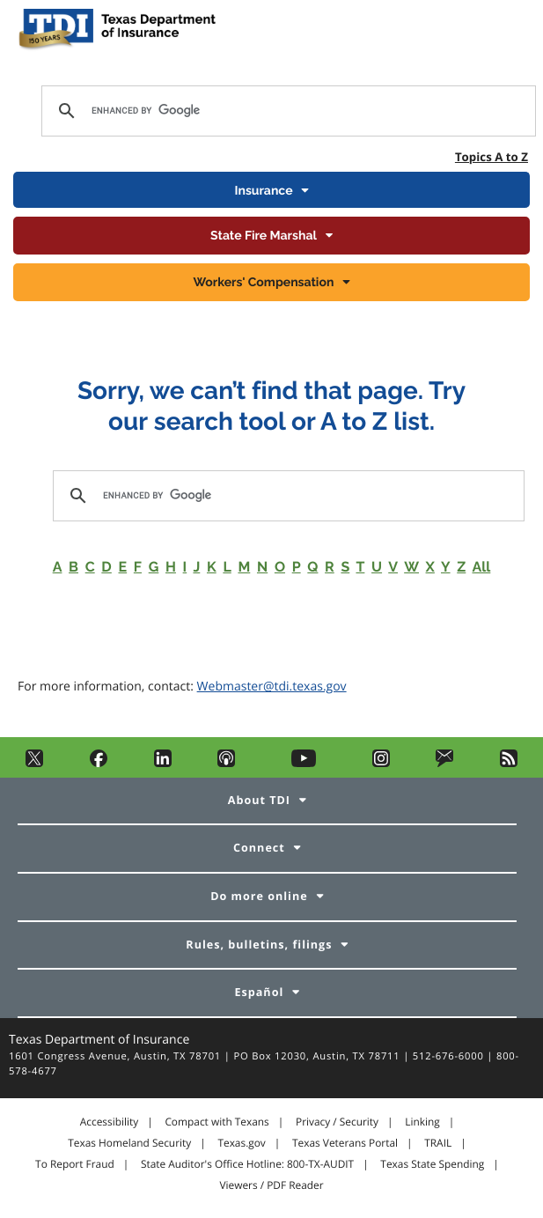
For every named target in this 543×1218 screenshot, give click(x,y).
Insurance (263, 191)
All (481, 566)
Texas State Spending (432, 1164)
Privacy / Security (337, 1122)
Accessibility (109, 1122)
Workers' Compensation (264, 283)
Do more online (258, 896)
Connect (259, 847)
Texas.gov (241, 1143)
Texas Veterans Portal (345, 1143)
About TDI (259, 800)
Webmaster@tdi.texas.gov (272, 686)
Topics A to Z (491, 157)
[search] (286, 111)
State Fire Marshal (263, 236)
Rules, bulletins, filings (259, 944)
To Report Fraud (74, 1164)
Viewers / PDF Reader (271, 1185)
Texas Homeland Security (129, 1143)
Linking (422, 1122)
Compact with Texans (216, 1122)
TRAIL (437, 1143)
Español (258, 992)
